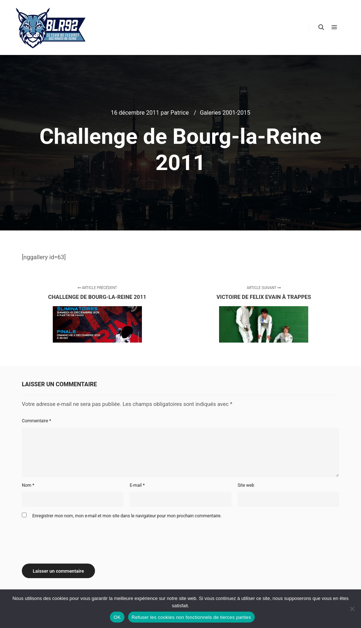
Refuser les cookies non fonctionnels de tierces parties (191, 617)
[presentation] (77, 538)
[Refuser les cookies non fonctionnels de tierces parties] (352, 608)
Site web (246, 485)
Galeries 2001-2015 (225, 112)
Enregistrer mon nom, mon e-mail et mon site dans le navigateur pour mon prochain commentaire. (127, 515)
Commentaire (36, 420)
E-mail (137, 485)
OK (117, 617)
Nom (28, 485)
